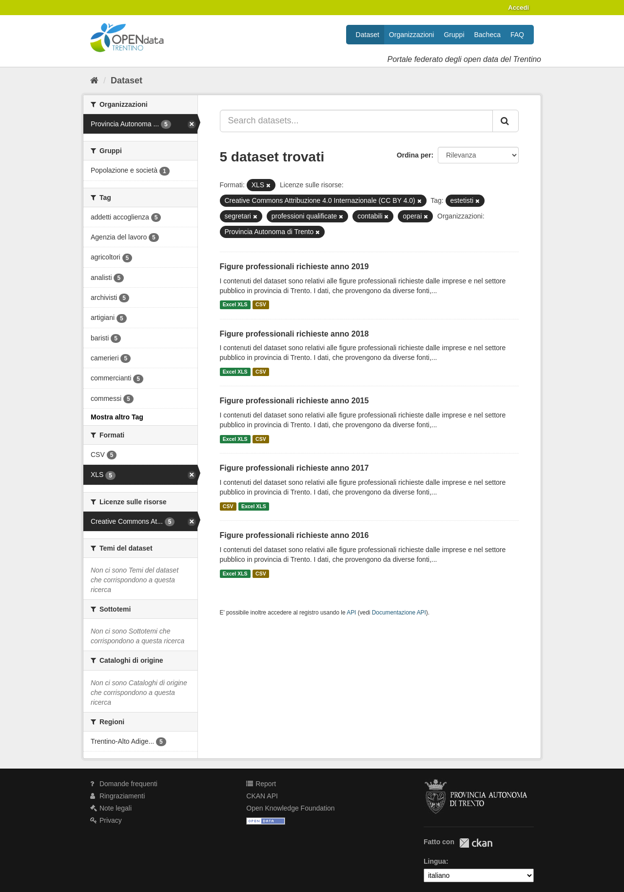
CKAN (475, 843)
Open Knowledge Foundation (290, 808)
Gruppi (454, 35)
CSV (260, 305)
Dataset (367, 35)
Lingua (435, 861)
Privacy (106, 820)
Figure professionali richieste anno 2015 (294, 400)
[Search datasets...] (356, 121)
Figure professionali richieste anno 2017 (294, 468)
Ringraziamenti (117, 796)
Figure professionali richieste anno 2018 (294, 334)
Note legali (111, 808)
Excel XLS (235, 305)
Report (261, 784)
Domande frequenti (123, 784)
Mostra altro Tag (117, 417)
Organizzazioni (411, 35)
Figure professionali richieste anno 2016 (294, 535)
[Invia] (505, 121)
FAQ (517, 35)
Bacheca (487, 35)
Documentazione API (399, 612)
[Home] (94, 80)
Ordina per (414, 155)
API (351, 612)
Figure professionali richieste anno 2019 (294, 266)
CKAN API (262, 796)
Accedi (518, 7)
